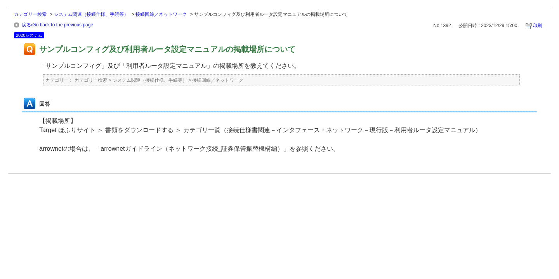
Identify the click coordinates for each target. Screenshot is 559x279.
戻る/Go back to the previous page (57, 25)
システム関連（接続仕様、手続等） (91, 14)
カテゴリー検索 (30, 14)
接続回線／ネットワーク (161, 14)
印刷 (537, 25)
